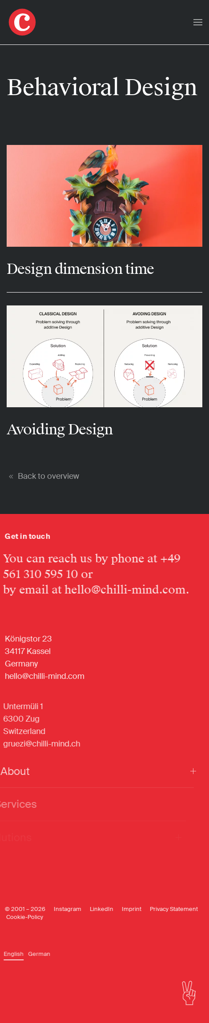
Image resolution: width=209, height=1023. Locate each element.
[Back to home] (22, 22)
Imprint (125, 909)
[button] (197, 22)
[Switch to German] (34, 953)
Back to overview (43, 476)
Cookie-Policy (18, 917)
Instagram (61, 909)
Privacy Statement (168, 909)
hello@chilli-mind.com (118, 590)
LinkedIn (95, 909)
